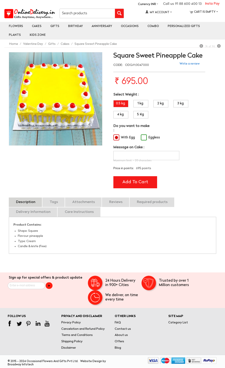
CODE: (118, 65)
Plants (15, 35)
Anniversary (102, 26)
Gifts (54, 26)
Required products (152, 202)
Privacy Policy (71, 322)
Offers (119, 341)
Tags (54, 202)
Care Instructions (79, 212)
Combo (153, 26)
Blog (118, 348)
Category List (178, 322)
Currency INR (147, 4)
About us (121, 335)
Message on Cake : (128, 147)
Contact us (123, 329)
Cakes (37, 26)
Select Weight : (126, 94)
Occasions (130, 26)
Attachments (83, 202)
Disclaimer (68, 348)
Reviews (116, 202)
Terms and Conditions (77, 335)
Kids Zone (38, 35)
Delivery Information (33, 212)
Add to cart (135, 182)
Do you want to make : (131, 128)
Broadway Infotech (21, 364)
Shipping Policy (72, 341)
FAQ (118, 322)
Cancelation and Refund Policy (83, 329)
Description (25, 202)
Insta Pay (212, 3)
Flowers (16, 26)
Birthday (75, 26)
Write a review (190, 63)
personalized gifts (184, 26)
